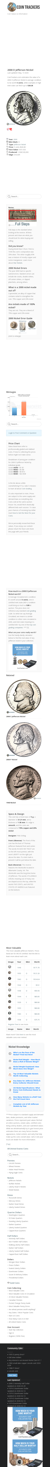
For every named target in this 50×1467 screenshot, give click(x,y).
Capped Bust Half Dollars (18, 1254)
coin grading (31, 611)
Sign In (11, 1333)
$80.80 (37, 1002)
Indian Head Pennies (16, 1169)
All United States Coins (17, 1148)
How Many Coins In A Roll (18, 1319)
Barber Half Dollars (16, 1248)
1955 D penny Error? (16, 1354)
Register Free (13, 1024)
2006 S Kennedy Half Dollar (19, 1383)
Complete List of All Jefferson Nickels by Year (26, 1105)
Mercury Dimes (14, 1201)
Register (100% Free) (17, 1336)
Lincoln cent (13, 1371)
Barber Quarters (15, 1224)
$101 (38, 985)
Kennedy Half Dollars (17, 1238)
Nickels (10, 1178)
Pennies (11, 1160)
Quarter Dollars (14, 1212)
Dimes (10, 1195)
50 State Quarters (15, 1218)
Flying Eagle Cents (16, 1173)
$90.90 (37, 991)
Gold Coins (15, 1283)
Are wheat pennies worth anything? (22, 1309)
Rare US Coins (14, 1316)
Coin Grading (27, 489)
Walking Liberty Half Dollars (19, 1245)
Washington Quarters (17, 1215)
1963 (19, 979)
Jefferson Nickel (20, 144)
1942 (19, 985)
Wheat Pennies (14, 1166)
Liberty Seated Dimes (17, 1207)
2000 (15, 139)
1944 (19, 996)
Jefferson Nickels (15, 1180)
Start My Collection (16, 1330)
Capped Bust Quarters (17, 1231)
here (21, 1034)
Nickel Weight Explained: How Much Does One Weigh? (26, 1068)
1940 (19, 967)
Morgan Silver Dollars (17, 1262)
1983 (19, 1014)
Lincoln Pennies (15, 1163)
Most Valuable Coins (16, 1291)
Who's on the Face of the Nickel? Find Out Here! (24, 1054)
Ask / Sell (12, 1375)
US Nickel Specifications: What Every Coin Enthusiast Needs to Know (27, 1090)
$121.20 (37, 973)
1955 (19, 973)
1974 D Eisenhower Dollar (19, 1398)
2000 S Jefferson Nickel (15, 716)
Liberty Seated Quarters (18, 1227)
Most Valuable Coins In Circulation (22, 1294)
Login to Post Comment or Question (22, 433)
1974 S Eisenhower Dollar (18, 1388)
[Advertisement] (25, 40)
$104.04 (37, 979)
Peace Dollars (14, 1265)
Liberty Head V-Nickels (17, 1187)
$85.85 (37, 996)
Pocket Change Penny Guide (19, 1303)
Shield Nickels (14, 1190)
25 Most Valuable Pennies (18, 1297)
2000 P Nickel (11, 759)
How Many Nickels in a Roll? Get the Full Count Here (27, 1098)
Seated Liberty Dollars (17, 1268)
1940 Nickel (11, 803)
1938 (19, 1020)
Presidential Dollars (16, 1278)
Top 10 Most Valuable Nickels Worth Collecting (25, 1075)
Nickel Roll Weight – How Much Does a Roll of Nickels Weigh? (26, 1061)
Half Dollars (12, 1236)
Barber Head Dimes (16, 1204)
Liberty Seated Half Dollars (19, 1251)
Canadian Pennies (15, 1300)
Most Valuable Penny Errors (19, 1306)
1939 (19, 1002)
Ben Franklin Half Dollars (18, 1242)
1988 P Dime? (14, 1368)
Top (8, 1144)
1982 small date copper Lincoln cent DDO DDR (24, 1364)
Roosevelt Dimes (15, 1198)
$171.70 (37, 967)
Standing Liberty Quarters (18, 1221)
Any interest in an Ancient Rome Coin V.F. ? (25, 1360)
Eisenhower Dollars (16, 1271)
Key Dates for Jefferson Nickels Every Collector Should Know (26, 1082)
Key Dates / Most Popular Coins (21, 1312)
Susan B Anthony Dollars (18, 1274)
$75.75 (37, 1020)
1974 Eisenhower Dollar (18, 1403)
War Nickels (17, 263)
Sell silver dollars (15, 1357)
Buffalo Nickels (14, 1184)
